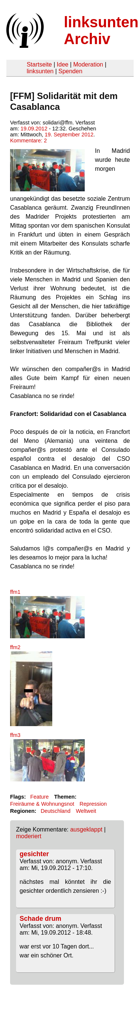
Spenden (70, 71)
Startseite (39, 64)
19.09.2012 (34, 129)
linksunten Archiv (101, 30)
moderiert (28, 836)
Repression (93, 804)
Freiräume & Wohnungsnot (42, 804)
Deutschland (56, 811)
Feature (39, 797)
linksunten (40, 71)
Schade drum (40, 918)
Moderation (88, 64)
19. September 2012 (69, 135)
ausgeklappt (86, 829)
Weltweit (86, 811)
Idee (62, 64)
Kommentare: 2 (28, 141)
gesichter (34, 854)
